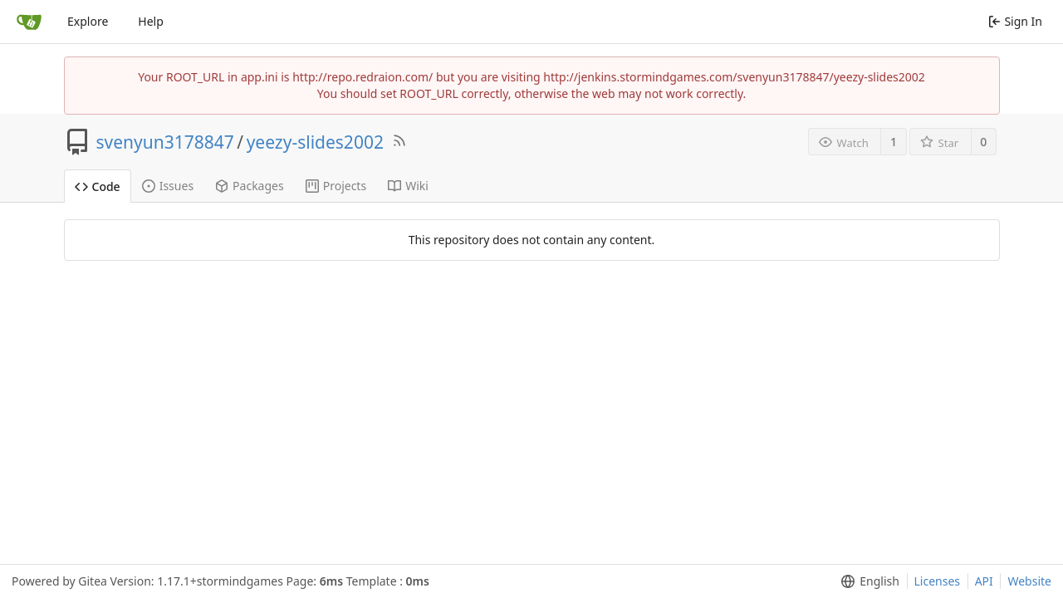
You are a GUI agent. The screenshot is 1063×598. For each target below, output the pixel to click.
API (984, 581)
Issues (167, 186)
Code (97, 186)
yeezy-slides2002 (315, 142)
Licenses (937, 581)
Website (1029, 581)
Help (151, 21)
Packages (249, 186)
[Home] (29, 21)
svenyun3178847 (165, 142)
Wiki (408, 186)
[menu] (867, 581)
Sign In (1015, 21)
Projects (336, 186)
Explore (87, 21)
